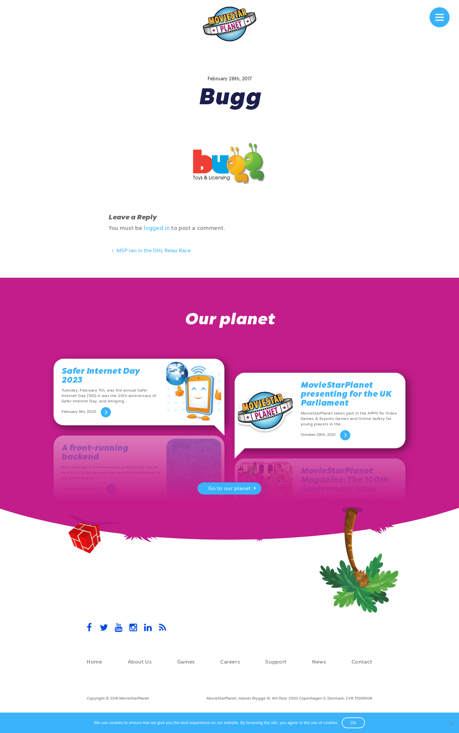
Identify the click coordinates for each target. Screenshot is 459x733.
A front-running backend (95, 452)
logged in (157, 228)
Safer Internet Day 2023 (101, 375)
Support (275, 662)
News (319, 662)
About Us (140, 662)
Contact (362, 662)
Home (94, 662)
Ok (353, 722)
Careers (230, 662)
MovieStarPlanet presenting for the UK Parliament (346, 394)
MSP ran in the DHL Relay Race (150, 252)
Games (186, 662)
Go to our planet (233, 489)
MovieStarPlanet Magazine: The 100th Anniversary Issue (344, 479)
